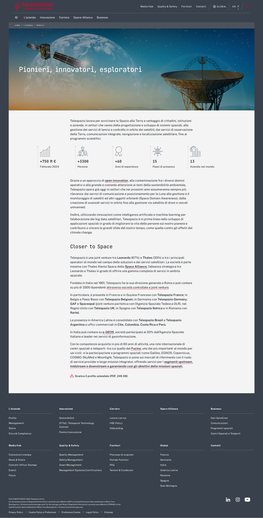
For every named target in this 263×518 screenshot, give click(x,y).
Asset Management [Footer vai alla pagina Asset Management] (70, 465)
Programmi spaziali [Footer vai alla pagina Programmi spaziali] (222, 428)
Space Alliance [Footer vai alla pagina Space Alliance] (169, 408)
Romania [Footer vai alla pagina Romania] (165, 475)
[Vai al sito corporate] (33, 6)
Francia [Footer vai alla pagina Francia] (164, 454)
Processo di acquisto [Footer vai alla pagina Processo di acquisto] (122, 454)
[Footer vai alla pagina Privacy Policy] (16, 512)
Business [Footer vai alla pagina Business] (216, 408)
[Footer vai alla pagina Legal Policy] (92, 512)
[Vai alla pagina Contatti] (201, 6)
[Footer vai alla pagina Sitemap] (108, 512)
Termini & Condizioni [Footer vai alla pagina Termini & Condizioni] (121, 470)
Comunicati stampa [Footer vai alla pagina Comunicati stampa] (20, 454)
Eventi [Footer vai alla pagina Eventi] (12, 470)
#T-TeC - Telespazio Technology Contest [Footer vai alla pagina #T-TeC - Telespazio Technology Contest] (76, 425)
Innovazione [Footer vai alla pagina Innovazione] (66, 408)
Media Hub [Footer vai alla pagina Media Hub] (15, 445)
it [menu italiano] (238, 6)
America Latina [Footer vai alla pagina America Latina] (169, 470)
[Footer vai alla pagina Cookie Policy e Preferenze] (42, 512)
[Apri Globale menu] (219, 6)
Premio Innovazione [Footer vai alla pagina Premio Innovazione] (70, 432)
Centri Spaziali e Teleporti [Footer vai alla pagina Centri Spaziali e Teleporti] (226, 433)
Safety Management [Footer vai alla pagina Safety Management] (71, 459)
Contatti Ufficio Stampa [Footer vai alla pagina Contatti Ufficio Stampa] (23, 465)
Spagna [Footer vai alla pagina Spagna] (164, 480)
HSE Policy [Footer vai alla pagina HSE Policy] (116, 423)
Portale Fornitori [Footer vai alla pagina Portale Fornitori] (119, 459)
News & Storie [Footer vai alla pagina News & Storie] (17, 459)
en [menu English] (234, 6)
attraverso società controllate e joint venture (138, 287)
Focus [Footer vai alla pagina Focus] (12, 475)
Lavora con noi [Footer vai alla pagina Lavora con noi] (118, 418)
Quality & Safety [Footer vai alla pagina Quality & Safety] (69, 445)
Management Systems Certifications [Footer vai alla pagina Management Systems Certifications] (80, 470)
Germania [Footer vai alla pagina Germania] (165, 459)
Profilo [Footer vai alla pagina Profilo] (13, 418)
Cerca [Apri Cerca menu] (247, 6)
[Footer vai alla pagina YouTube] (247, 500)
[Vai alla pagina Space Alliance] (83, 18)
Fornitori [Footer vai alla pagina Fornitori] (115, 445)
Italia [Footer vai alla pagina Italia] (163, 465)
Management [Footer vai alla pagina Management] (16, 423)
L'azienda (28, 25)
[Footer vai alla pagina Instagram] (237, 500)
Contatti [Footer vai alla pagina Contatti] (216, 445)
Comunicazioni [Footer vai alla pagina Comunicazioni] (219, 423)
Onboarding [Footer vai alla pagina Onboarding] (116, 428)
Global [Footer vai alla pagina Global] (164, 445)
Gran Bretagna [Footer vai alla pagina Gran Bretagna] (168, 485)
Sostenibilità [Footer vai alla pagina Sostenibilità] (66, 418)
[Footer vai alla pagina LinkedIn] (228, 500)
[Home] (16, 18)
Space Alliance (136, 266)
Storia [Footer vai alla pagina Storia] (12, 428)
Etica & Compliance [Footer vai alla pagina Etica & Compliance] (20, 433)
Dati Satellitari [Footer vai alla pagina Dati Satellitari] (219, 418)
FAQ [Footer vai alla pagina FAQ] (112, 465)
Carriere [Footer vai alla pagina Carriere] (115, 408)
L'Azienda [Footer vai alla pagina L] (14, 408)
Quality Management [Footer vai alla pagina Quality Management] (71, 454)
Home (17, 25)
